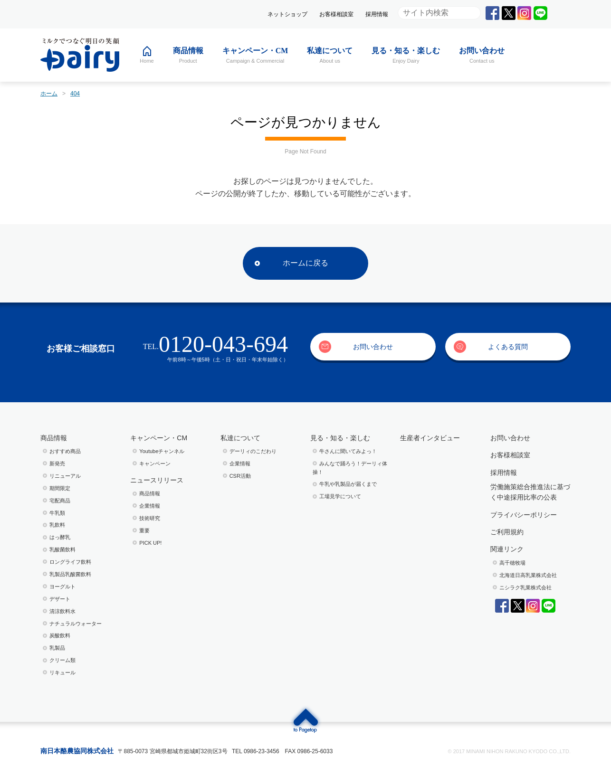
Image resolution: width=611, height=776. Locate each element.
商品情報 (53, 438)
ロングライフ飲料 (70, 562)
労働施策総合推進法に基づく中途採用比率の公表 (530, 492)
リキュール (62, 672)
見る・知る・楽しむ (340, 438)
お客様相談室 (336, 14)
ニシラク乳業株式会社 (525, 587)
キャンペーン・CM (158, 438)
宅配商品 (59, 500)
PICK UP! (150, 543)
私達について (240, 438)
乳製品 (57, 648)
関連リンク (507, 549)
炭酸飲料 (59, 635)
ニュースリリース (156, 480)
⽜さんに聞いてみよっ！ (348, 451)
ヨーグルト (62, 586)
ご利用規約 (507, 532)
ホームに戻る (305, 263)
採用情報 (376, 14)
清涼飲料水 (62, 611)
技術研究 (149, 518)
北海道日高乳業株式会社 (528, 575)
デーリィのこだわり (253, 451)
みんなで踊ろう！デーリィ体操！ (350, 468)
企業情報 (149, 506)
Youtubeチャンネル (161, 451)
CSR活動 (240, 476)
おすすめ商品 (65, 451)
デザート (59, 599)
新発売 (57, 463)
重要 (144, 530)
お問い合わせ (373, 346)
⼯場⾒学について (340, 496)
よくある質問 (508, 346)
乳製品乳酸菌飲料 (70, 574)
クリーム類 (62, 660)
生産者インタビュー (430, 438)
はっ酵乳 (59, 537)
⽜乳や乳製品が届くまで (348, 484)
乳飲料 (57, 525)
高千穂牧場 (512, 563)
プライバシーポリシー (523, 515)
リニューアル (65, 476)
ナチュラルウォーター (75, 623)
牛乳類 (57, 513)
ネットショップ (287, 14)
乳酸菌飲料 (62, 549)
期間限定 (59, 488)
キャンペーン (155, 463)
